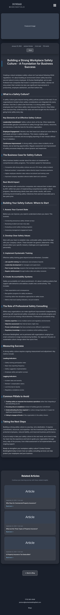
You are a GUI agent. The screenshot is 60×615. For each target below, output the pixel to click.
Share (30, 50)
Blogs (30, 608)
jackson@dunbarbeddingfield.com (30, 602)
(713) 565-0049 (30, 599)
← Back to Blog (30, 573)
